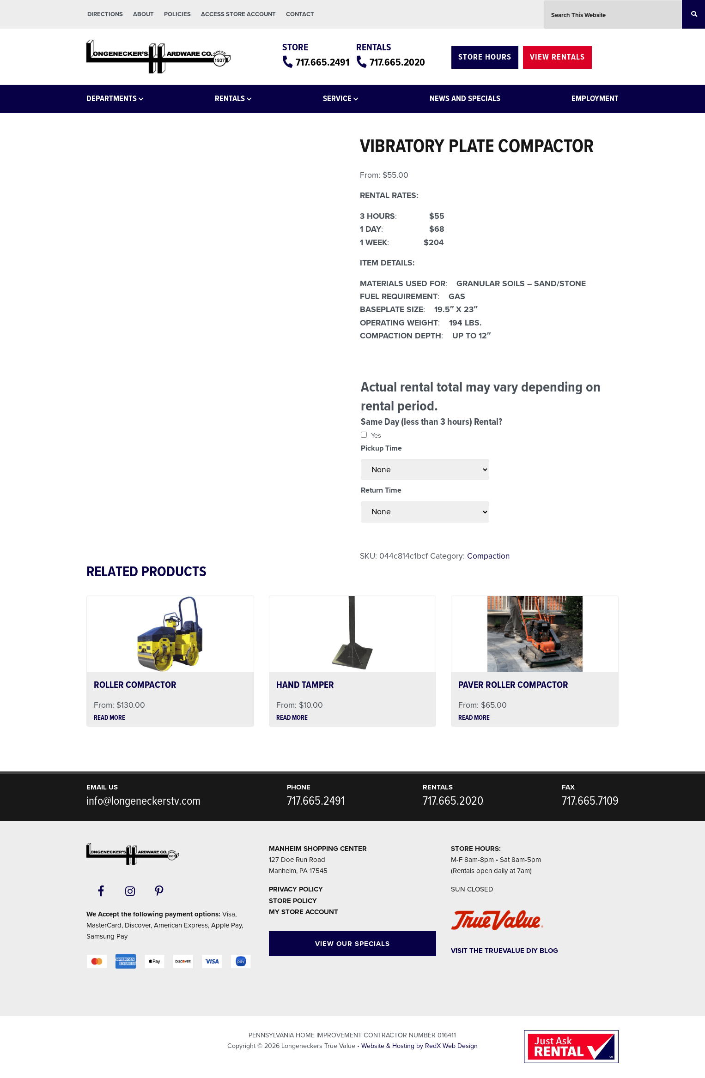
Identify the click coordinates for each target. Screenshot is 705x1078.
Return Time (381, 490)
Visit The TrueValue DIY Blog (504, 950)
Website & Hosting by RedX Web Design (419, 1046)
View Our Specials (352, 943)
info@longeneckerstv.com (143, 801)
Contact (300, 14)
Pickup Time (381, 448)
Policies (177, 14)
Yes (376, 436)
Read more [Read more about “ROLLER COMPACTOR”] (109, 718)
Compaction (488, 556)
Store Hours (484, 57)
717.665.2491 (314, 62)
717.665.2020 (394, 62)
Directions (105, 14)
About (143, 14)
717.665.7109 (590, 801)
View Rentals (557, 57)
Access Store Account (238, 14)
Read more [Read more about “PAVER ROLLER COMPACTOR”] (474, 718)
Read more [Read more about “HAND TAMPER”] (292, 718)
